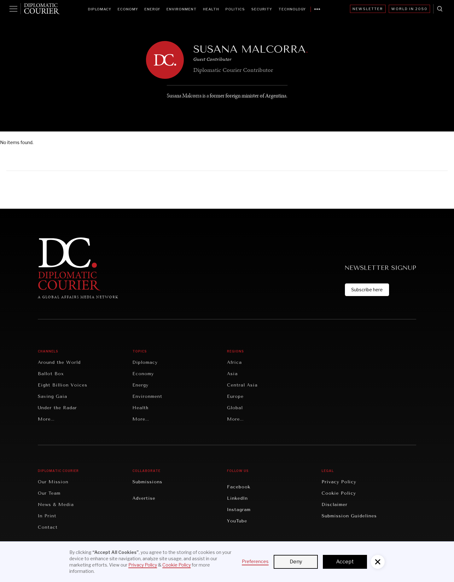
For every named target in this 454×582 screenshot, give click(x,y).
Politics (235, 9)
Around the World (59, 362)
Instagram (239, 509)
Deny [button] (296, 562)
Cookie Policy (339, 493)
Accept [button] (345, 562)
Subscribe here (367, 289)
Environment (181, 9)
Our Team (49, 493)
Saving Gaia (52, 396)
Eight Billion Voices (62, 385)
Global (235, 407)
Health (211, 9)
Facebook (238, 487)
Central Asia (242, 385)
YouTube (237, 521)
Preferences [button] (255, 561)
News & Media (56, 504)
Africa (234, 362)
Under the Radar (57, 407)
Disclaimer (334, 504)
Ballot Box (51, 373)
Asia (232, 373)
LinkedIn (237, 498)
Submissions (147, 482)
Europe (235, 396)
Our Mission (53, 482)
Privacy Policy (339, 482)
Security (261, 9)
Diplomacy (99, 9)
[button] (378, 562)
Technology (292, 9)
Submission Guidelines (349, 516)
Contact (48, 527)
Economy (128, 9)
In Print (47, 516)
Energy (152, 9)
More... (46, 419)
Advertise (143, 498)
